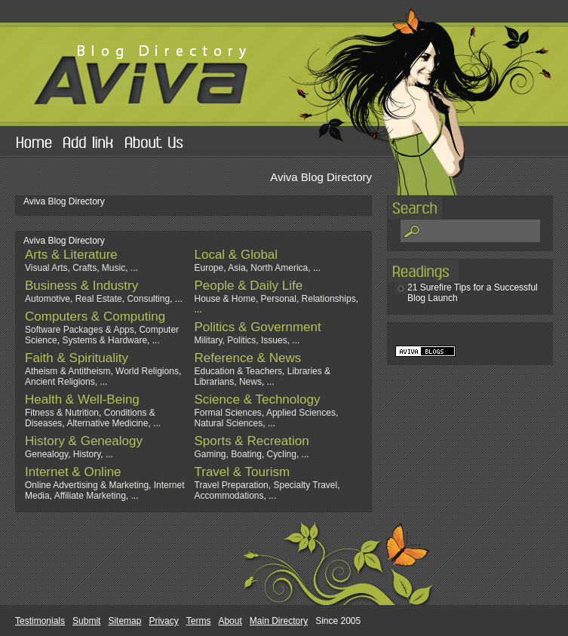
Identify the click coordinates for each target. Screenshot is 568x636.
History (86, 454)
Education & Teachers (239, 371)
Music (113, 268)
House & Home (225, 298)
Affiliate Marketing (90, 495)
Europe (209, 268)
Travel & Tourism (242, 472)
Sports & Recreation (252, 441)
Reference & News (248, 358)
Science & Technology (258, 399)
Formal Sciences (228, 412)
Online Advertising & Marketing (87, 485)
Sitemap (124, 621)
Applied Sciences (301, 412)
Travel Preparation (232, 485)
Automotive (47, 298)
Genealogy (46, 454)
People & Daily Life (249, 285)
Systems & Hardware (104, 340)
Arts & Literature (71, 254)
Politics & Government (258, 327)
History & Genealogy (84, 441)
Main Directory (279, 621)
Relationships (329, 298)
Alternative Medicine (107, 423)
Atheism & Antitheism (67, 371)
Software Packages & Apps (79, 329)
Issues (274, 340)
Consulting (148, 298)
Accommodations (229, 495)
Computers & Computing (95, 316)
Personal (278, 298)
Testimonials (40, 621)
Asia (236, 268)
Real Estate (98, 298)
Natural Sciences (229, 423)
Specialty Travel (305, 485)
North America (279, 268)
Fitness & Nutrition (62, 412)
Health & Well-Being (82, 399)
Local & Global (236, 254)
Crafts (84, 268)
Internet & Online (73, 472)
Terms (198, 621)
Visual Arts (46, 268)
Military (209, 340)
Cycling (281, 454)
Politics (241, 340)
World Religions (147, 371)
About (229, 621)
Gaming (210, 454)
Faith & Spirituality (76, 358)
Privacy (163, 621)
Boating (246, 454)
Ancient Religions (60, 381)
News (250, 381)
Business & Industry (81, 285)
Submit (86, 621)
